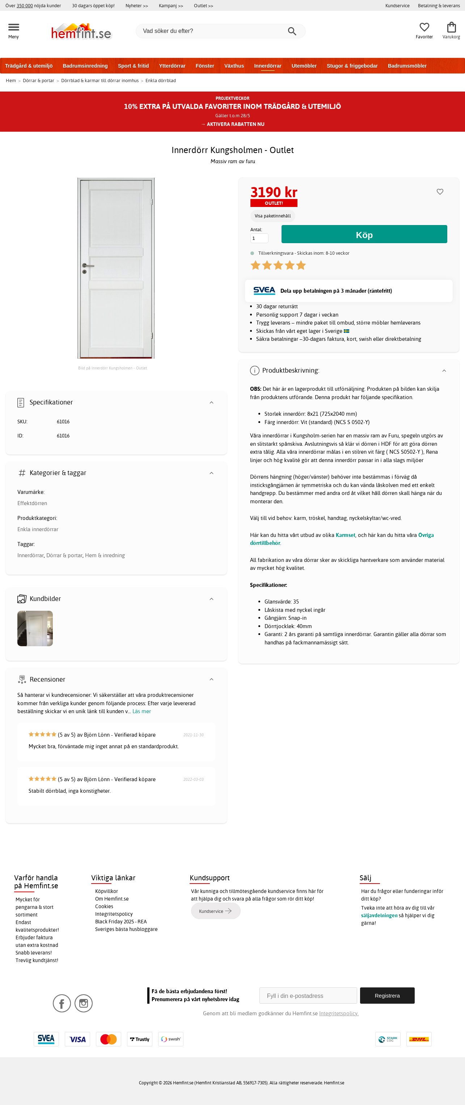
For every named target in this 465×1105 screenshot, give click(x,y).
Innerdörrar (267, 66)
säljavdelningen (379, 915)
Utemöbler (304, 66)
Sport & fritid (133, 66)
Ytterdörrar (172, 66)
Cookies (104, 906)
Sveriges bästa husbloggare (126, 929)
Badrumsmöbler (407, 66)
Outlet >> (203, 5)
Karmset (345, 535)
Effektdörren (32, 503)
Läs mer (141, 711)
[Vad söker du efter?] (221, 31)
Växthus (234, 66)
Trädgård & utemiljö (28, 66)
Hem (11, 80)
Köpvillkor (106, 891)
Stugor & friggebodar (352, 66)
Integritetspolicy (114, 914)
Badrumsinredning (85, 66)
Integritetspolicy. (339, 1013)
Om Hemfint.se (112, 899)
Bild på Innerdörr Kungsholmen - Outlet (112, 368)
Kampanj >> (171, 5)
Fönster (205, 66)
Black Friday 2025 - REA (121, 921)
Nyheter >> (137, 5)
